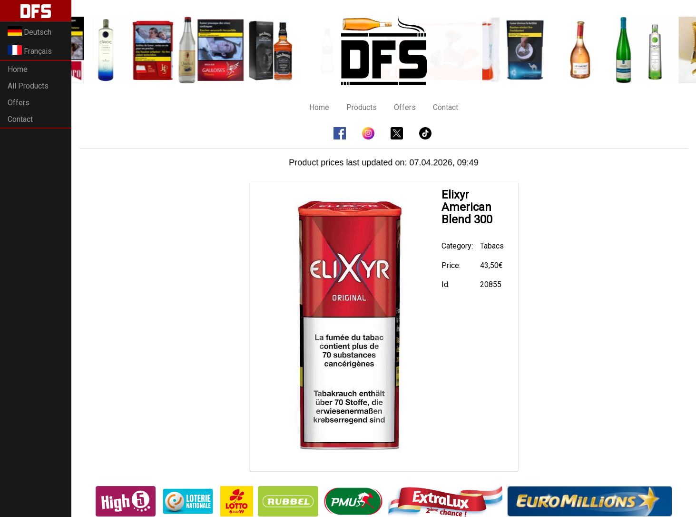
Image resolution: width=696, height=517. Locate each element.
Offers (18, 102)
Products (361, 107)
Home (18, 69)
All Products (28, 85)
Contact (20, 119)
